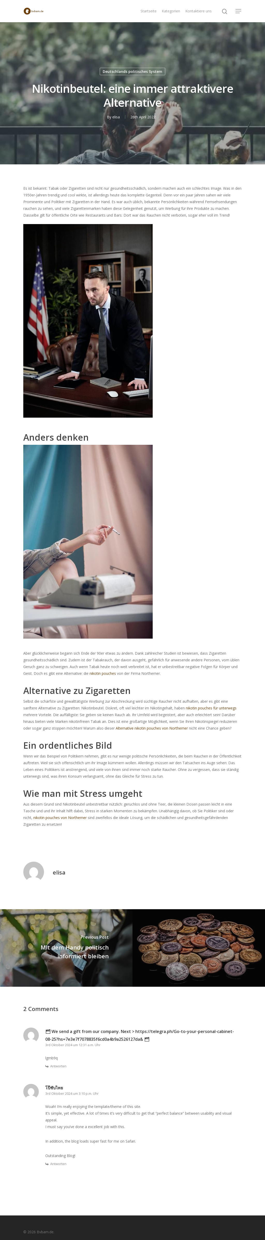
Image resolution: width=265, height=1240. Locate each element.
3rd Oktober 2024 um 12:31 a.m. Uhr (72, 1045)
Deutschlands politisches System (132, 71)
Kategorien (171, 11)
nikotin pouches (103, 673)
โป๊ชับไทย (54, 1088)
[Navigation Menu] (238, 11)
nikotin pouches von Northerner (60, 817)
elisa (116, 116)
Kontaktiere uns (198, 11)
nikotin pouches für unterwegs (211, 708)
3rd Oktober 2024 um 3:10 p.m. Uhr (72, 1093)
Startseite (149, 11)
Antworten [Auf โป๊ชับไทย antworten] (58, 1163)
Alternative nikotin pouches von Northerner (152, 728)
